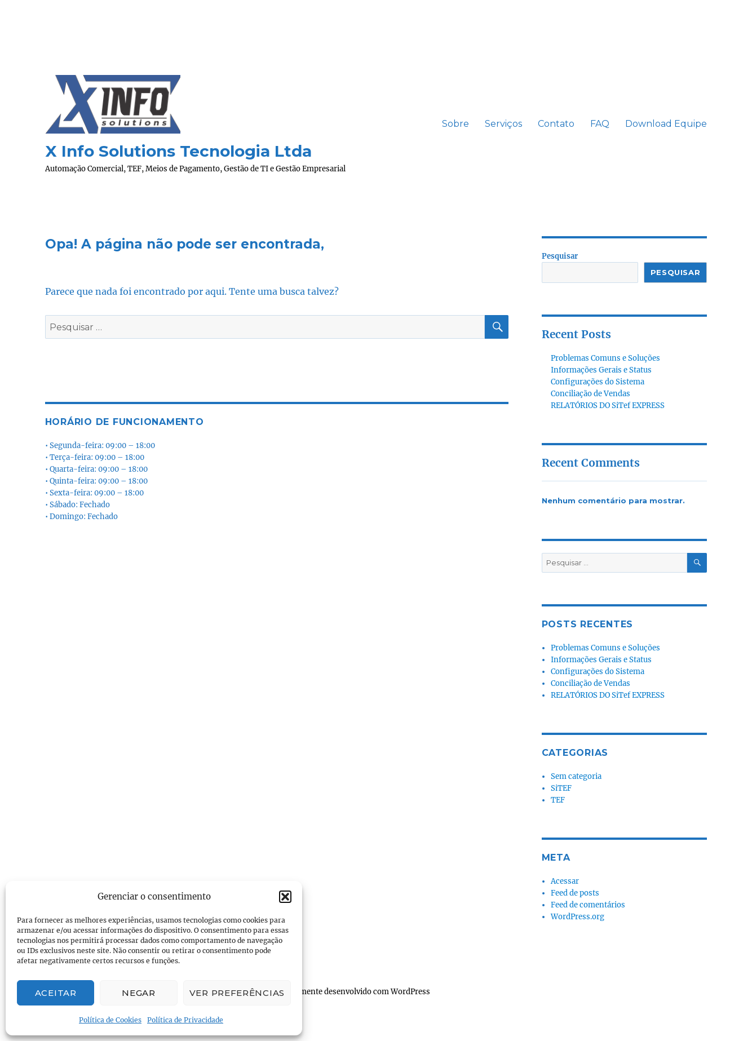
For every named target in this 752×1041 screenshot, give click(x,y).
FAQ (599, 123)
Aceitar (56, 992)
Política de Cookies (110, 1020)
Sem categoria (576, 776)
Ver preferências (237, 992)
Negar (139, 992)
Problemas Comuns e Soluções (605, 358)
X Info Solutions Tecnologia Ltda (178, 151)
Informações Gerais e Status (601, 370)
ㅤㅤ (426, 124)
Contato (556, 123)
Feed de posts (575, 893)
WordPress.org (577, 917)
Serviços (503, 123)
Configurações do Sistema (597, 382)
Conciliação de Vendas (590, 393)
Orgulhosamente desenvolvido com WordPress (346, 991)
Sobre (455, 123)
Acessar (565, 881)
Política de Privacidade (185, 1020)
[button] (285, 896)
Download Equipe (666, 123)
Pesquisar (560, 256)
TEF (558, 800)
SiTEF (561, 788)
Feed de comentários (588, 905)
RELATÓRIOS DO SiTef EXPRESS (608, 405)
